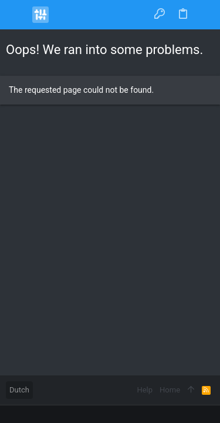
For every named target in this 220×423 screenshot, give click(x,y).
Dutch (19, 389)
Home (170, 389)
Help (145, 389)
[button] (17, 14)
